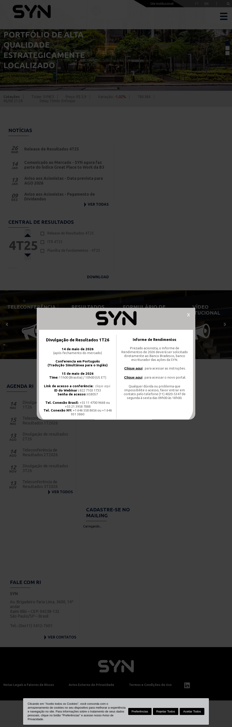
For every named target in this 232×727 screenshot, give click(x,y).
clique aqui (102, 386)
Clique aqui (133, 368)
